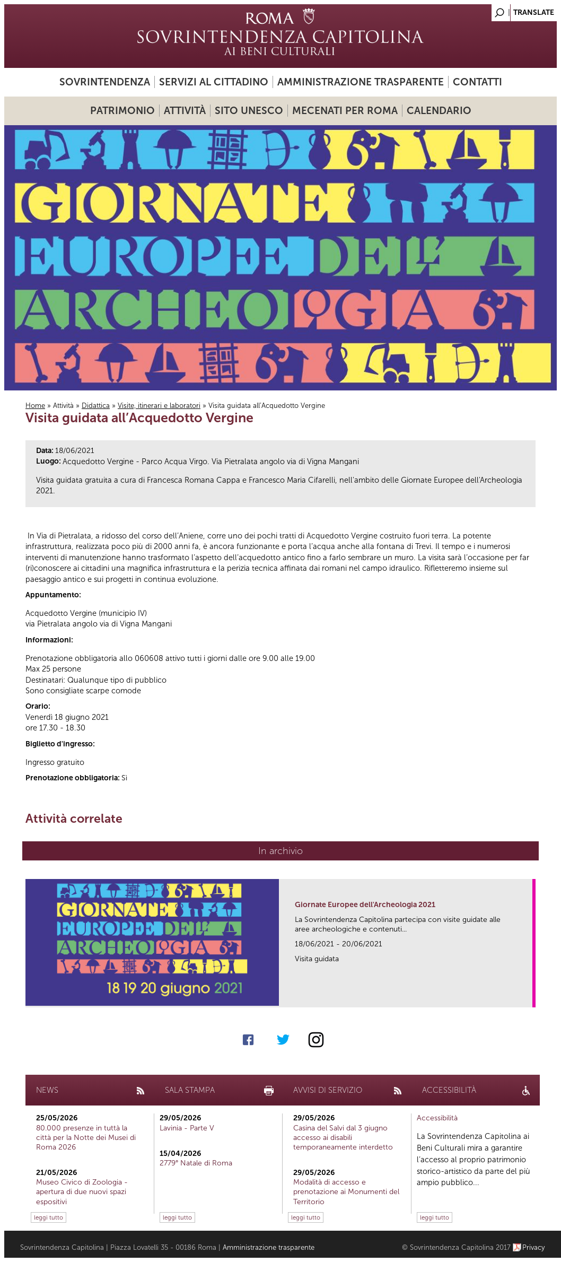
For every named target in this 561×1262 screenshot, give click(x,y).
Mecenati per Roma (345, 111)
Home (35, 406)
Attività (185, 111)
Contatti (477, 82)
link (527, 995)
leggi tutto (48, 1217)
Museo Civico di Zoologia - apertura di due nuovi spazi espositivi (82, 1192)
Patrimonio (122, 111)
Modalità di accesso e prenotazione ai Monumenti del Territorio (346, 1192)
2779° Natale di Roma (196, 1163)
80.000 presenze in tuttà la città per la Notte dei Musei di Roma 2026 (86, 1138)
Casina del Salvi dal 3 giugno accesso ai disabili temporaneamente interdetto (343, 1138)
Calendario (439, 111)
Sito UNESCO (249, 111)
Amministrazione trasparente (360, 82)
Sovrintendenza (104, 82)
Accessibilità (437, 1117)
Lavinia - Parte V (187, 1128)
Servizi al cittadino (213, 82)
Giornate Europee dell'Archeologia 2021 (365, 904)
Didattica (96, 406)
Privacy (533, 1247)
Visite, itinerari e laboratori (159, 406)
